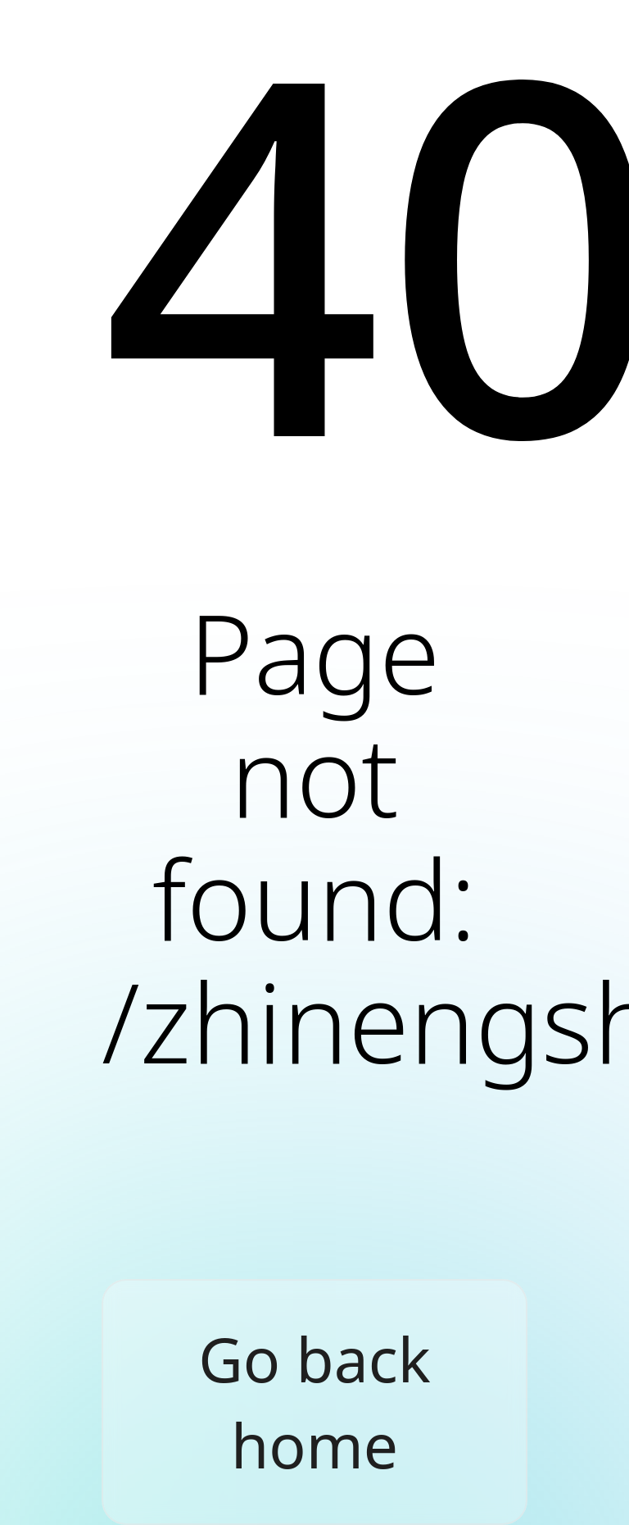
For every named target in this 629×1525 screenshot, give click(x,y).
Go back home (314, 1401)
